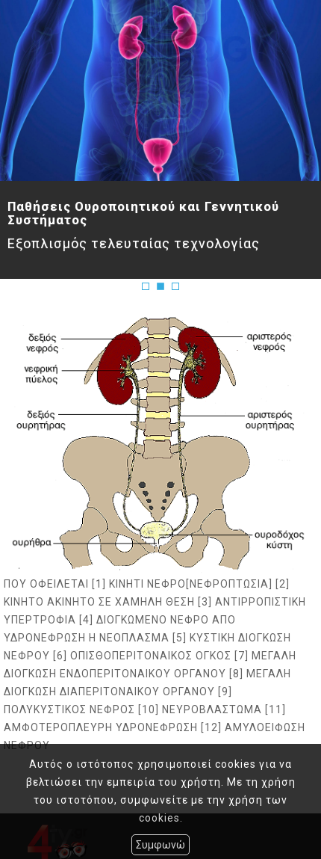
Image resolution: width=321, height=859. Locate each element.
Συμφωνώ (160, 845)
